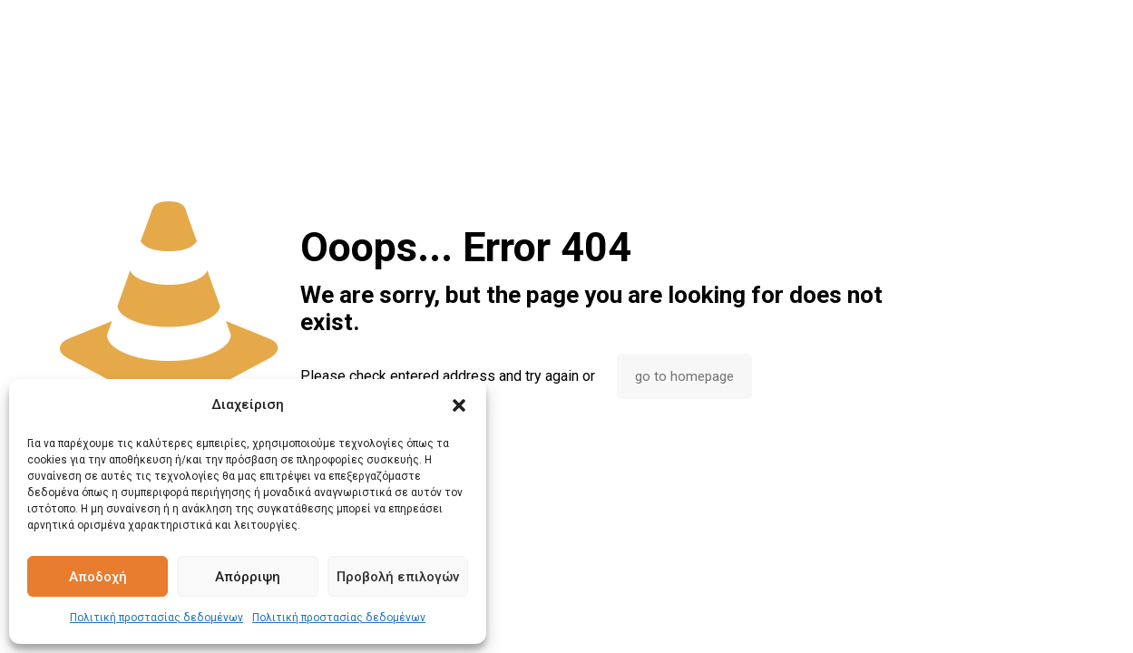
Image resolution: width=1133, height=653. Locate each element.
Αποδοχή (98, 577)
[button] (459, 405)
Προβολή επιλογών (398, 577)
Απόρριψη (247, 577)
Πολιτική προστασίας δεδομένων (156, 617)
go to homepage (684, 376)
